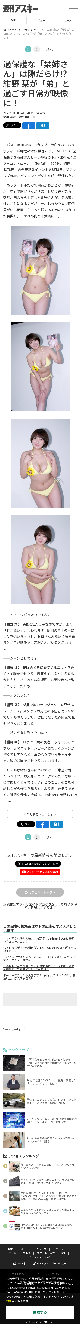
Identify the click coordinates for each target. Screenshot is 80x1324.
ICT (63, 1253)
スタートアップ (46, 1253)
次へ (49, 49)
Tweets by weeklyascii (14, 1029)
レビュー (40, 20)
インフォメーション (40, 1257)
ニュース (66, 20)
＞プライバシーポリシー (40, 1322)
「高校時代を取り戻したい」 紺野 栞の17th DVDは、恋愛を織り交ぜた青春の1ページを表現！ (38, 968)
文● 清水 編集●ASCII (19, 117)
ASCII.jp (19, 1263)
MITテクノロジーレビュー (50, 1263)
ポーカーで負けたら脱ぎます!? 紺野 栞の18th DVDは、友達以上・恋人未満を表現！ (39, 977)
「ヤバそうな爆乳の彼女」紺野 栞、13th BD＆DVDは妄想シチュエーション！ (38, 940)
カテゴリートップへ (40, 892)
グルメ (26, 1253)
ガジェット (31, 30)
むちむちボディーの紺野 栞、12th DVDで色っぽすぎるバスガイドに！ (39, 949)
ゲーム (12, 1253)
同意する (40, 1312)
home (9, 30)
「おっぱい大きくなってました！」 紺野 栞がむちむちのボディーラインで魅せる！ (39, 958)
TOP (13, 20)
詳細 (9, 1301)
